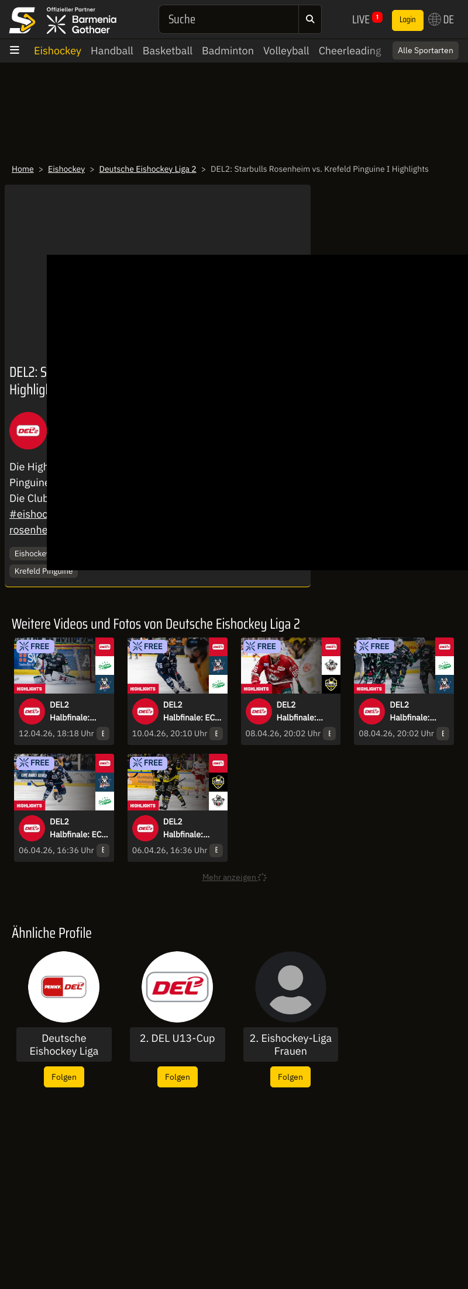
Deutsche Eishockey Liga (63, 1044)
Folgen (64, 1076)
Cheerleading (350, 50)
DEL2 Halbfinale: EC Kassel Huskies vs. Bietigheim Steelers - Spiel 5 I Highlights (191, 711)
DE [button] (441, 19)
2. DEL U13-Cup (177, 1038)
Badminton (228, 50)
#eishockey (36, 514)
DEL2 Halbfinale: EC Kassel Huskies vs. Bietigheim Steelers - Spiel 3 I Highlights (77, 828)
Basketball (167, 50)
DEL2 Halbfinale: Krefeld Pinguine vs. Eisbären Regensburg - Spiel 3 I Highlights (187, 828)
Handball (112, 50)
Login (408, 19)
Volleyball (286, 50)
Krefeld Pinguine (44, 571)
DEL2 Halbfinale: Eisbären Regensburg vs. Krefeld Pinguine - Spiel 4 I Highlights (305, 711)
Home (23, 169)
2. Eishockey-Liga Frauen (291, 1044)
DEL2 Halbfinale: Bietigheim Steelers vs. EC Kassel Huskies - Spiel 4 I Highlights (417, 711)
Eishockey (57, 50)
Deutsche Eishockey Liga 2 (148, 169)
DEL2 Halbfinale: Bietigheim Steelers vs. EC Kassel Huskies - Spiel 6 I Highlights (77, 711)
